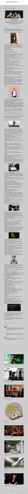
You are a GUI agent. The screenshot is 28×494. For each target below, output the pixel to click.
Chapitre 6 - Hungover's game (10, 485)
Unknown (7, 332)
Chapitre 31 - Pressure (9, 381)
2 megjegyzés (8, 399)
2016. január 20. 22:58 (10, 337)
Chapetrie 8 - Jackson (8, 436)
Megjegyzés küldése (9, 382)
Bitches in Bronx (11, 2)
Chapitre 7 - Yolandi (8, 398)
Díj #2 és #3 (6, 469)
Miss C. (7, 337)
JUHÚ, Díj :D (6, 421)
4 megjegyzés (8, 486)
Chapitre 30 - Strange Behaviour (11, 454)
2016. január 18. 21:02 (11, 332)
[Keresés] (23, 2)
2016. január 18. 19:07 (10, 326)
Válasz (7, 340)
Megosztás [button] (5, 382)
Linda (7, 326)
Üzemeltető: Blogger (14, 490)
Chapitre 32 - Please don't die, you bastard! (13, 364)
